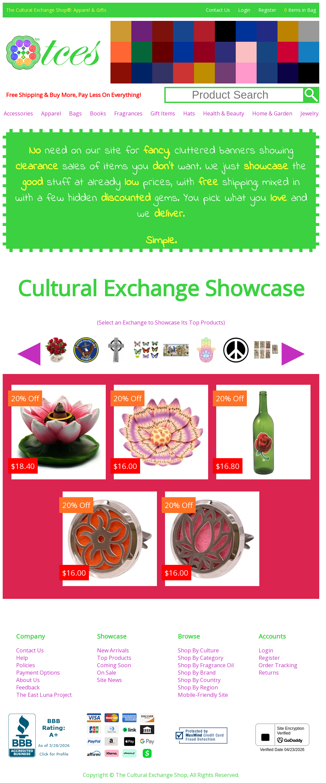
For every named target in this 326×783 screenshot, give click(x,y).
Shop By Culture (198, 650)
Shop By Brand (197, 672)
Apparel (51, 113)
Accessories (18, 113)
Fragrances (128, 113)
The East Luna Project (44, 695)
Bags (75, 113)
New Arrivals (113, 650)
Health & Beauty (223, 113)
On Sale (106, 672)
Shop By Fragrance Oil (206, 665)
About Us (28, 680)
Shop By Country (199, 680)
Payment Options (38, 672)
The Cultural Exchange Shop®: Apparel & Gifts (56, 10)
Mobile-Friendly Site (203, 695)
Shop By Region (198, 687)
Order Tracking (278, 665)
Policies (25, 665)
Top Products (114, 657)
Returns (269, 672)
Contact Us (218, 10)
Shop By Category (200, 657)
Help (22, 657)
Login (244, 10)
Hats (189, 113)
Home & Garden (272, 113)
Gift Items (163, 113)
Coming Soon (114, 665)
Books (98, 113)
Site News (109, 680)
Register (267, 10)
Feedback (28, 687)
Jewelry (309, 113)
